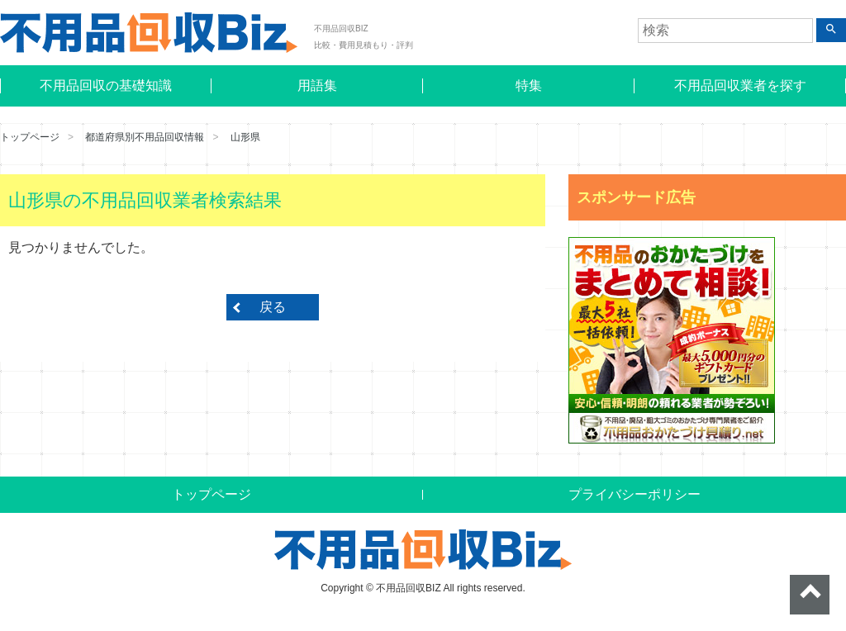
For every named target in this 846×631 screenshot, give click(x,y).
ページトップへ (809, 594)
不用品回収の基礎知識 (106, 85)
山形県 (245, 137)
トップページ (29, 137)
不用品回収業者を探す (740, 85)
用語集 (317, 85)
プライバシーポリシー (634, 494)
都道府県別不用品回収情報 (144, 137)
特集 (529, 85)
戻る (272, 307)
